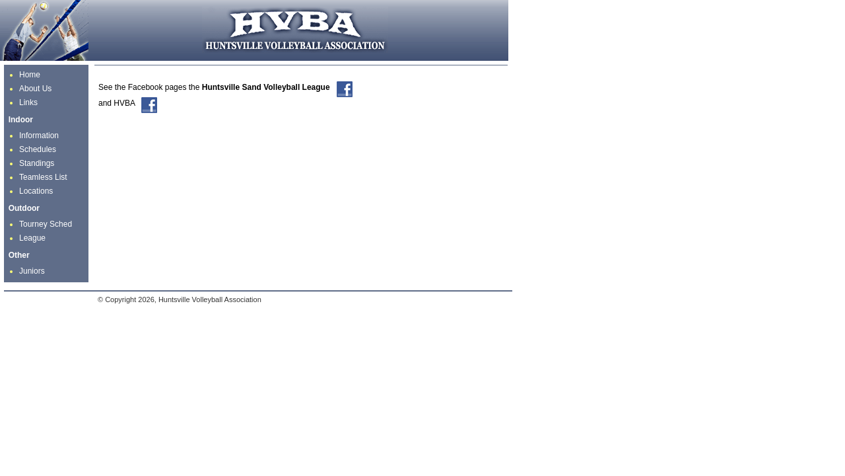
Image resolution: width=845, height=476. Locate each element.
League (32, 238)
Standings (36, 163)
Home (29, 74)
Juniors (32, 271)
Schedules (37, 149)
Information (39, 135)
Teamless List (43, 177)
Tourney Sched (45, 224)
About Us (35, 88)
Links (28, 102)
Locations (36, 191)
